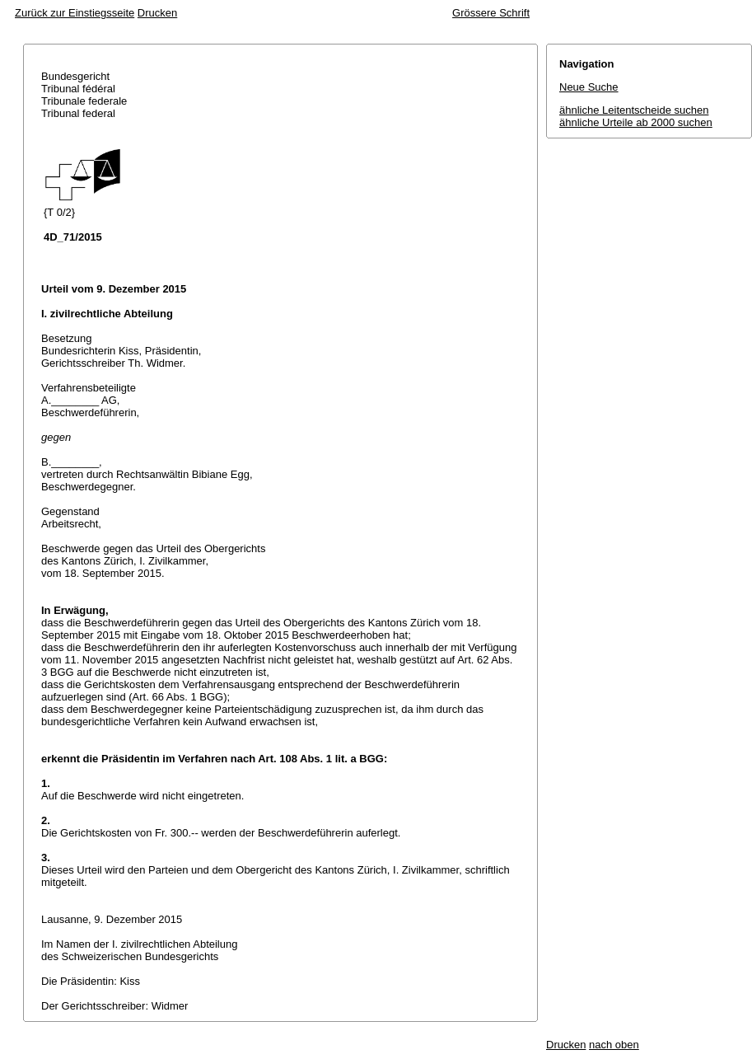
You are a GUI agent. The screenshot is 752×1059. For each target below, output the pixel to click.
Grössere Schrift (491, 13)
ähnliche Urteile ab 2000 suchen (635, 122)
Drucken (157, 13)
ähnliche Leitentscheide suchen (633, 110)
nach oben (614, 1044)
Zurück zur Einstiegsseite (74, 13)
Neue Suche (589, 87)
